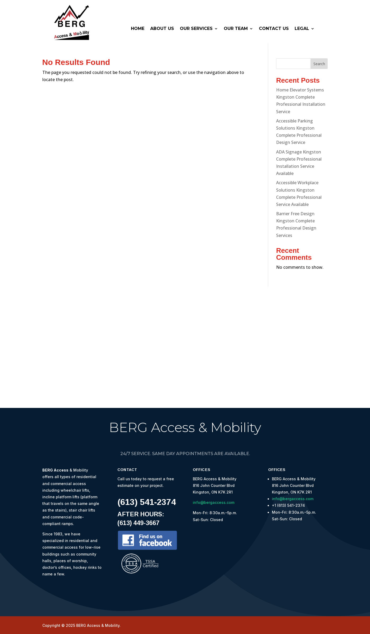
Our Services (196, 29)
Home (137, 29)
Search (319, 63)
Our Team (236, 29)
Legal (302, 29)
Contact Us (274, 29)
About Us (162, 29)
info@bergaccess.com (213, 502)
